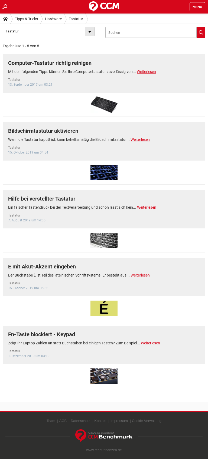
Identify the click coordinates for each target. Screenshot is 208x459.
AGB (63, 421)
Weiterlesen (146, 71)
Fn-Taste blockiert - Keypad (41, 334)
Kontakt (100, 421)
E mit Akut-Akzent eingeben (42, 266)
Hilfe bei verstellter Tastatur (41, 198)
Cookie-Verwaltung (146, 421)
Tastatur (76, 19)
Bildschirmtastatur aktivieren (43, 131)
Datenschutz (80, 421)
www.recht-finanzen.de (104, 450)
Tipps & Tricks (26, 19)
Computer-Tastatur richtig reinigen (50, 63)
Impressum (119, 421)
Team (51, 421)
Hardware (53, 19)
